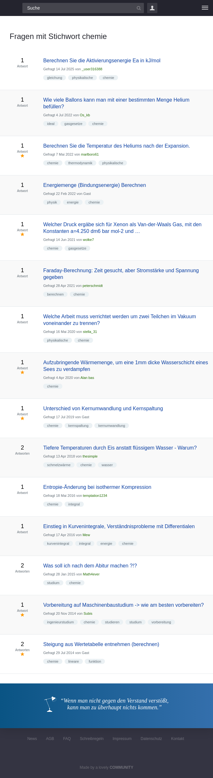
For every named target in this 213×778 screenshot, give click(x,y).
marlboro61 (90, 154)
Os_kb (85, 115)
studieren (112, 622)
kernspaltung (78, 426)
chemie (108, 78)
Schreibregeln (92, 738)
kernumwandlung (111, 426)
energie (73, 202)
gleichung (54, 78)
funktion (95, 661)
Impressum (122, 738)
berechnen (55, 294)
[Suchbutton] (139, 8)
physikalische (82, 78)
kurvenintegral (58, 543)
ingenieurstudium (60, 622)
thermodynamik (80, 163)
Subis (87, 613)
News (32, 738)
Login (152, 8)
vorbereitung (161, 622)
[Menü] (205, 8)
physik (52, 202)
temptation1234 (95, 495)
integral (74, 504)
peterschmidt (93, 286)
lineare (73, 661)
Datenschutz (151, 738)
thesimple (90, 456)
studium (53, 583)
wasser (107, 465)
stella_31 (90, 332)
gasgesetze (73, 124)
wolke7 (88, 240)
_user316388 (92, 69)
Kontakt (177, 738)
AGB (50, 738)
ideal (50, 124)
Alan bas (87, 378)
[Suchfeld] (83, 8)
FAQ (67, 738)
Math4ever (91, 574)
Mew (86, 535)
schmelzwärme (58, 465)
